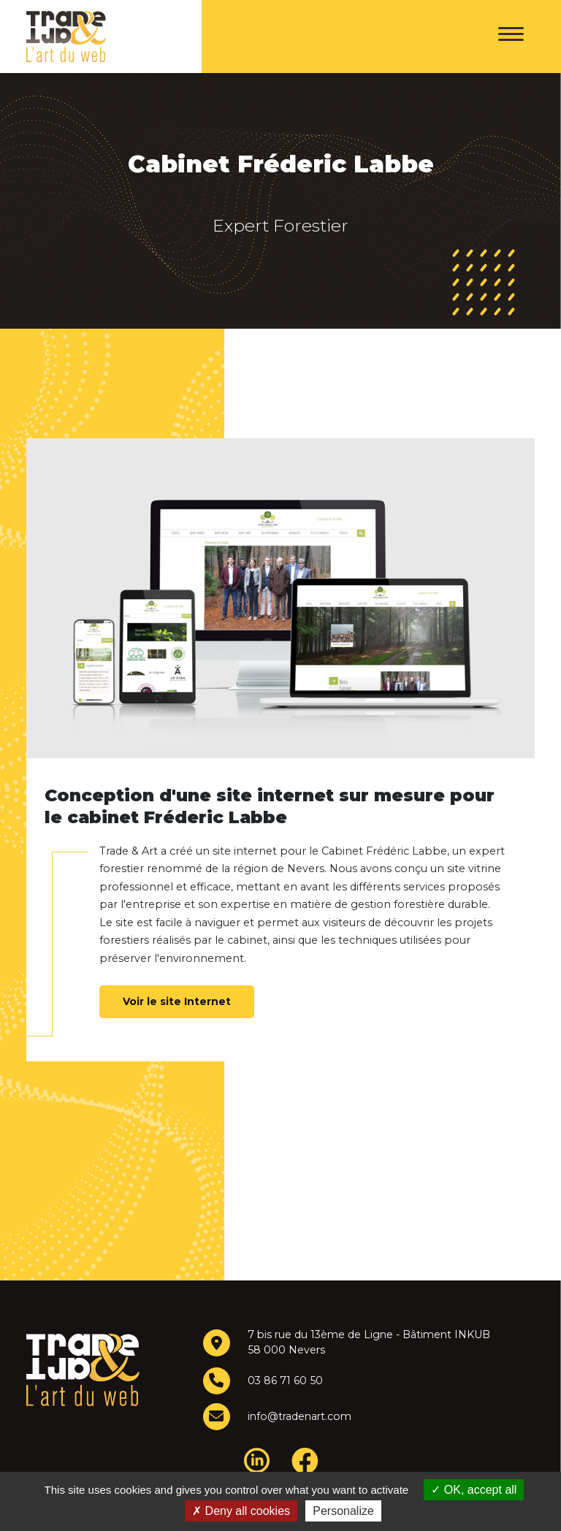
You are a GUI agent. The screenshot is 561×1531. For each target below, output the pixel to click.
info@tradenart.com (298, 1416)
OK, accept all (473, 1490)
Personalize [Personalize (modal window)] (343, 1511)
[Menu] (511, 36)
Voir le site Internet (177, 1001)
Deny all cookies (241, 1511)
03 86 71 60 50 (283, 1380)
